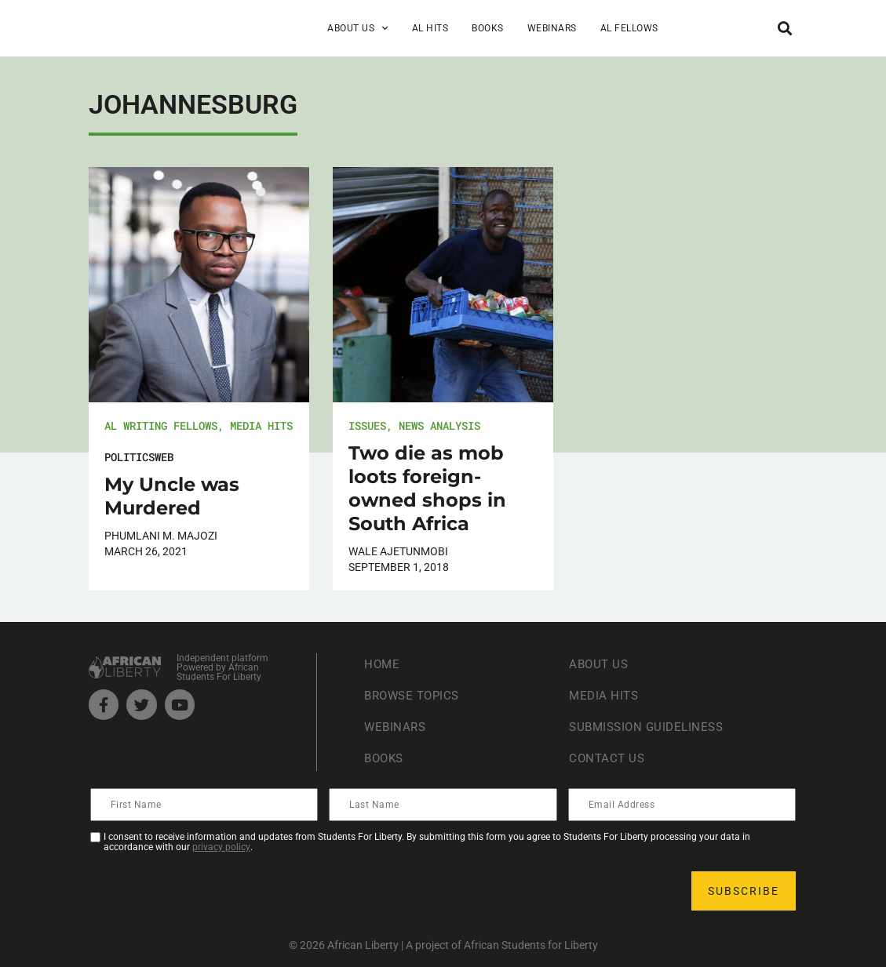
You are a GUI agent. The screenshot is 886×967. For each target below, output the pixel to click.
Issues (367, 425)
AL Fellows (629, 28)
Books (488, 28)
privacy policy (221, 847)
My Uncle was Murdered (171, 496)
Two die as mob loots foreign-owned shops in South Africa (427, 488)
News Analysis (439, 425)
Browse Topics (415, 696)
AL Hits (430, 28)
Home (382, 664)
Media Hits (261, 425)
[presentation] (211, 891)
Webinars (552, 28)
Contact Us (608, 758)
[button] (784, 28)
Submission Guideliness (650, 727)
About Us (357, 28)
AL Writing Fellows (160, 425)
